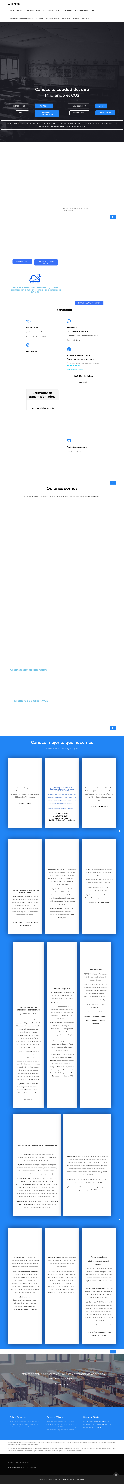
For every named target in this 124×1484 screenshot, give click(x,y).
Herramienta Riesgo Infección (21, 18)
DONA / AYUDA (87, 18)
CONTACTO (66, 18)
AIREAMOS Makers (54, 11)
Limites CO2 (31, 351)
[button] (19, 106)
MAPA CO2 (39, 18)
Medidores (68, 11)
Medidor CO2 (32, 327)
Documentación (52, 18)
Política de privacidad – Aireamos (18, 1462)
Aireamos (14, 4)
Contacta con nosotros (77, 447)
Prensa (76, 18)
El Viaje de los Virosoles (84, 11)
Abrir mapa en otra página (75, 369)
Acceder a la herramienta (43, 399)
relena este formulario (74, 365)
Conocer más (25, 804)
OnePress (66, 1479)
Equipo (19, 11)
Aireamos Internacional (35, 11)
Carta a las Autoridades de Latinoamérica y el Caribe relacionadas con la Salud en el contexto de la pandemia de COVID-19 (35, 290)
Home (12, 11)
